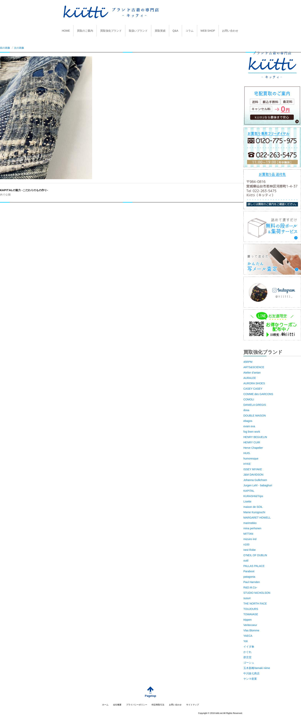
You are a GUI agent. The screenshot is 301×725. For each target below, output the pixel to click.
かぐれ (247, 651)
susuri (247, 598)
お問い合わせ (230, 30)
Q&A (175, 30)
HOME (66, 30)
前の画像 (5, 47)
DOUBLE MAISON (254, 415)
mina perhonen (252, 528)
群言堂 (247, 657)
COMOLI (248, 399)
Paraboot (248, 571)
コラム (189, 30)
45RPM (247, 361)
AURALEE (249, 377)
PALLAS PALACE (254, 565)
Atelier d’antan (252, 372)
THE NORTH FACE (255, 603)
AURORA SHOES (254, 383)
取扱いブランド (138, 30)
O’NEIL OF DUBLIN (255, 555)
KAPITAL (248, 490)
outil (245, 560)
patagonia (249, 576)
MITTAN (248, 533)
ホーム (105, 705)
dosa (246, 410)
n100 (246, 544)
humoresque (250, 458)
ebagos (247, 420)
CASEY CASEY (252, 388)
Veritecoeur (250, 625)
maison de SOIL (253, 506)
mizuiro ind (249, 539)
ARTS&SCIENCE (253, 367)
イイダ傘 (248, 646)
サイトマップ (192, 705)
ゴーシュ (248, 662)
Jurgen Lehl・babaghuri (257, 485)
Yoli (245, 641)
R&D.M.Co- (250, 587)
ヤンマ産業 (250, 678)
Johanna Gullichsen (255, 480)
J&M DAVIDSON (253, 474)
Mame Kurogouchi (254, 512)
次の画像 (19, 47)
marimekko (249, 523)
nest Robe (249, 549)
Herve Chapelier (253, 447)
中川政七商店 (251, 673)
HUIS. (247, 453)
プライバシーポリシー (136, 705)
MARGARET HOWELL (257, 517)
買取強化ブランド (111, 30)
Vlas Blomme (251, 630)
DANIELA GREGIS (254, 404)
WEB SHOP (208, 30)
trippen (247, 619)
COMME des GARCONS (258, 394)
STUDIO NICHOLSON (256, 592)
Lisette (247, 501)
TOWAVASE (250, 614)
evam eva (249, 426)
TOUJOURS (250, 608)
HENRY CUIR (251, 442)
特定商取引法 (158, 705)
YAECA (247, 635)
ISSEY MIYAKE (252, 469)
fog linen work (251, 431)
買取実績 (160, 30)
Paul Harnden (251, 582)
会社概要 (117, 705)
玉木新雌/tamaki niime (256, 668)
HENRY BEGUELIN (255, 437)
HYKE (247, 463)
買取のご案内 (85, 30)
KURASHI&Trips (253, 496)
